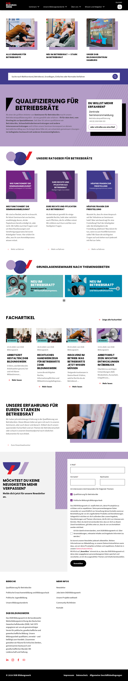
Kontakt (119, 2)
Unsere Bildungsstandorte (17, 602)
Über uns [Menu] (76, 6)
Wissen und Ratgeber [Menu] (95, 6)
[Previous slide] (10, 288)
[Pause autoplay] (64, 300)
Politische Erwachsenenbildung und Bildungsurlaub (27, 592)
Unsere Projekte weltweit (66, 597)
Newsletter (60, 587)
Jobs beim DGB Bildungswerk (68, 592)
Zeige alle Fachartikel (110, 319)
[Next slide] (118, 288)
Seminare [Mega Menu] (34, 6)
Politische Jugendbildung (16, 597)
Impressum (69, 675)
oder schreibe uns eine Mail (102, 127)
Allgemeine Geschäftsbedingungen (106, 675)
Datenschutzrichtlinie (84, 548)
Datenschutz (82, 675)
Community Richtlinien (66, 602)
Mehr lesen (15, 380)
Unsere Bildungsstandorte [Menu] (55, 6)
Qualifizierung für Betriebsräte (18, 587)
